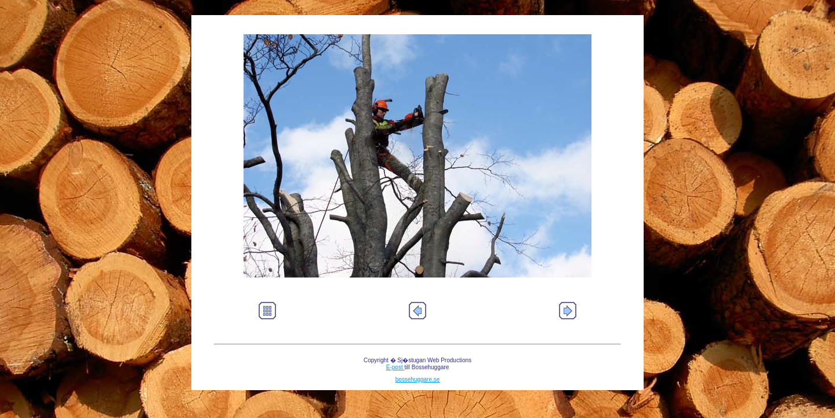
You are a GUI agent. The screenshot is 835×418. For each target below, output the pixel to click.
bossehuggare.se (417, 379)
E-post (395, 367)
